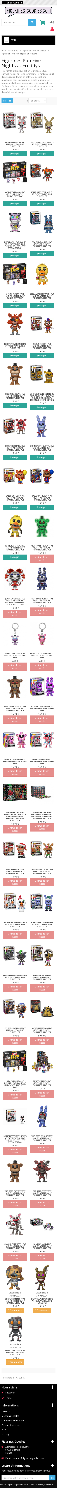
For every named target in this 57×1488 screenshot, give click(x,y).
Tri (26, 100)
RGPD (4, 1429)
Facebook (10, 1392)
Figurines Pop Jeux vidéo (34, 50)
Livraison (6, 1411)
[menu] (52, 29)
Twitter (8, 1397)
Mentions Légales (10, 1415)
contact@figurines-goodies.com (28, 1458)
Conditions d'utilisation (13, 1420)
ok (52, 1477)
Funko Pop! (13, 50)
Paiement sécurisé (11, 1425)
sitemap (5, 1434)
